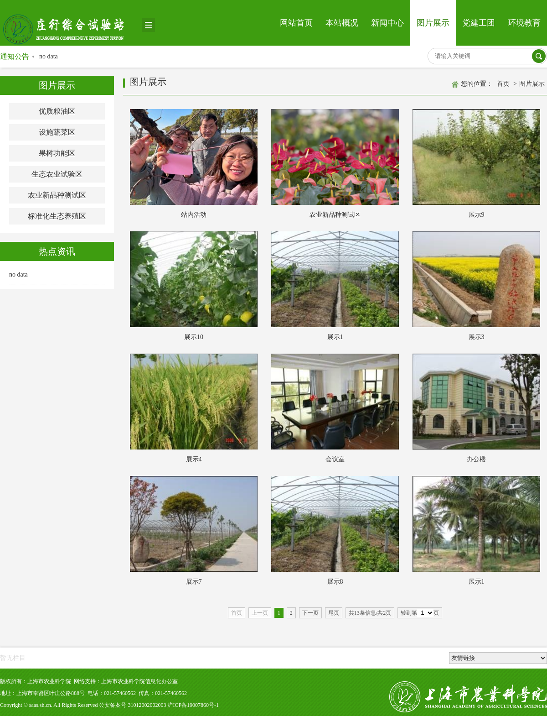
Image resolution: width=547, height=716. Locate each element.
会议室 (335, 459)
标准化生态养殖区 (57, 216)
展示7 (194, 581)
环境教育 (524, 22)
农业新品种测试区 (57, 195)
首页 (503, 83)
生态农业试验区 (57, 174)
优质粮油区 (57, 111)
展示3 (477, 337)
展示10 (193, 337)
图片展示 (433, 22)
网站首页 (296, 22)
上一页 (260, 613)
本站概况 (341, 22)
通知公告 (14, 56)
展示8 (335, 581)
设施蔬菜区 (57, 132)
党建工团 (478, 22)
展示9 (477, 214)
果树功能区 (57, 153)
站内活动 (193, 214)
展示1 (335, 337)
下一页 (310, 613)
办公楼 (476, 459)
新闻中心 (387, 22)
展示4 (194, 459)
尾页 (333, 613)
